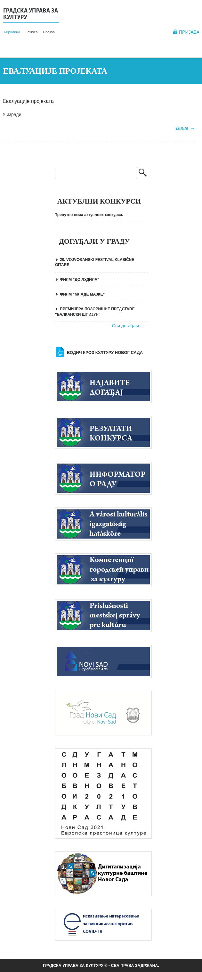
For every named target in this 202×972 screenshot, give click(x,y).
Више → (185, 128)
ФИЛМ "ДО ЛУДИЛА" (79, 279)
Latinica (32, 32)
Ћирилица (11, 32)
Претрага (143, 173)
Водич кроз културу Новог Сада (105, 352)
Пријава (189, 32)
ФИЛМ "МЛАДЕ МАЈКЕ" (82, 294)
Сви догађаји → (128, 325)
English (49, 32)
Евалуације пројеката (28, 101)
